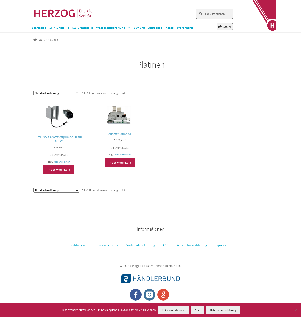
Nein (197, 310)
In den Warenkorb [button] (59, 170)
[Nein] (296, 310)
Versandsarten (109, 245)
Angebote (155, 27)
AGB (165, 245)
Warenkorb (185, 27)
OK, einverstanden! (173, 310)
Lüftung (139, 27)
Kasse (169, 27)
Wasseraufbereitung (110, 27)
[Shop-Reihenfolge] (56, 93)
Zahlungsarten (81, 245)
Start (41, 40)
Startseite (39, 27)
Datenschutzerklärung (191, 245)
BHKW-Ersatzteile (80, 27)
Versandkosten (62, 161)
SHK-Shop (56, 27)
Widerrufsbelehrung (140, 245)
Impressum (222, 245)
